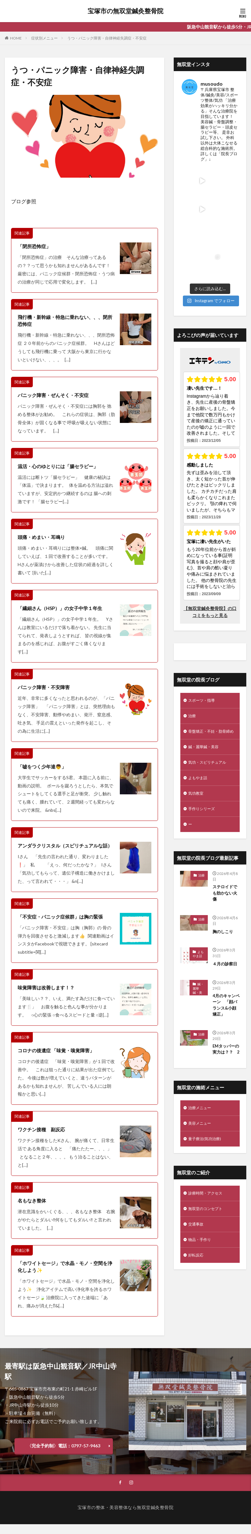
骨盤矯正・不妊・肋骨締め (208, 680)
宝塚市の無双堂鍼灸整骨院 (125, 11)
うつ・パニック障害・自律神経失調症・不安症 (107, 38)
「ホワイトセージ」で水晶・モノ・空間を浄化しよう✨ (66, 1275)
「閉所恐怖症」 (35, 246)
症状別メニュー (44, 38)
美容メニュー (201, 1094)
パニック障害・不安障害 (45, 688)
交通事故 (197, 1198)
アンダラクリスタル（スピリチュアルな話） (63, 850)
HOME (16, 38)
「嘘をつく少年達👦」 (43, 767)
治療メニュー (201, 1077)
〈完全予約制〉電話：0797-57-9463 (63, 1455)
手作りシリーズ (203, 765)
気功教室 (197, 749)
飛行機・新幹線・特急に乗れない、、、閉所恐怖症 (66, 321)
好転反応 (197, 1231)
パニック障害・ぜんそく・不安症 (55, 396)
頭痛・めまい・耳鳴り (43, 538)
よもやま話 (199, 733)
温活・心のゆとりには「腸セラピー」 (60, 467)
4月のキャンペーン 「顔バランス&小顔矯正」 (226, 965)
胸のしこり (224, 891)
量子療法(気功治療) (207, 1110)
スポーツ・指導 (203, 644)
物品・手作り (201, 1214)
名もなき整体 (33, 1209)
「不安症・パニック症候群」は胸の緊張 (63, 925)
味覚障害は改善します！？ (48, 996)
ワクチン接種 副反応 (43, 1138)
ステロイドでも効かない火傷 (226, 852)
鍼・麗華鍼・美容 (206, 700)
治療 (192, 660)
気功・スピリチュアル (210, 716)
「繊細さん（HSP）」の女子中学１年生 (63, 609)
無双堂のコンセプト (208, 1181)
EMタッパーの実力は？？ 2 (226, 1014)
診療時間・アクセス (208, 1165)
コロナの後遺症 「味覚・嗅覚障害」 (58, 1058)
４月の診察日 (226, 923)
